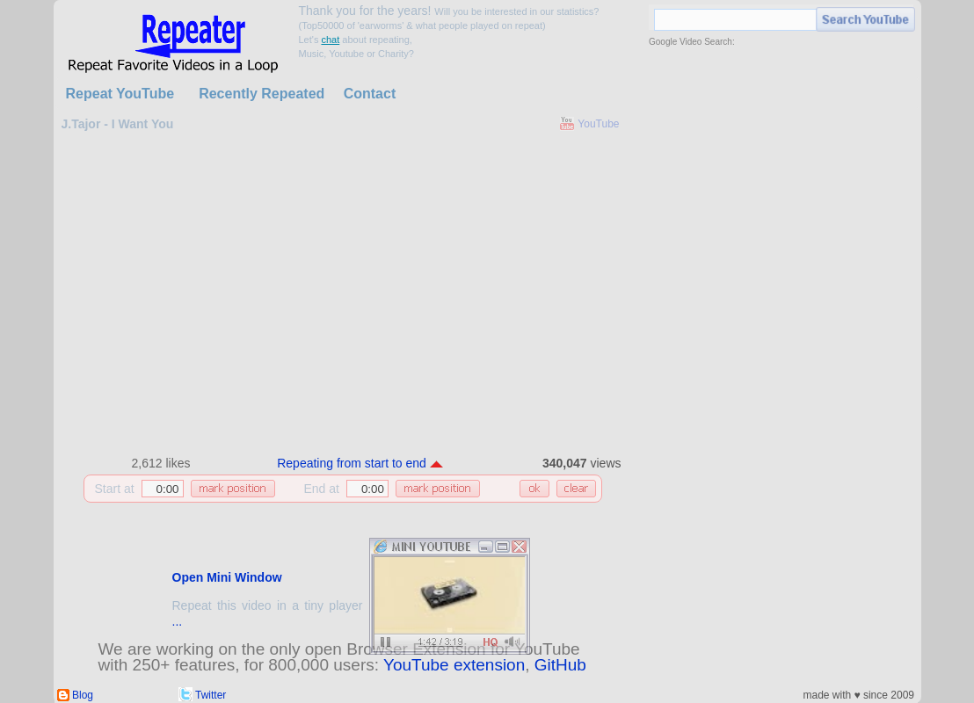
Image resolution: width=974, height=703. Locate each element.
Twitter (210, 695)
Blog (82, 695)
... (177, 621)
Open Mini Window (227, 577)
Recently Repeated (261, 93)
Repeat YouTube (120, 93)
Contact (370, 93)
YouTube (598, 124)
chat (330, 39)
